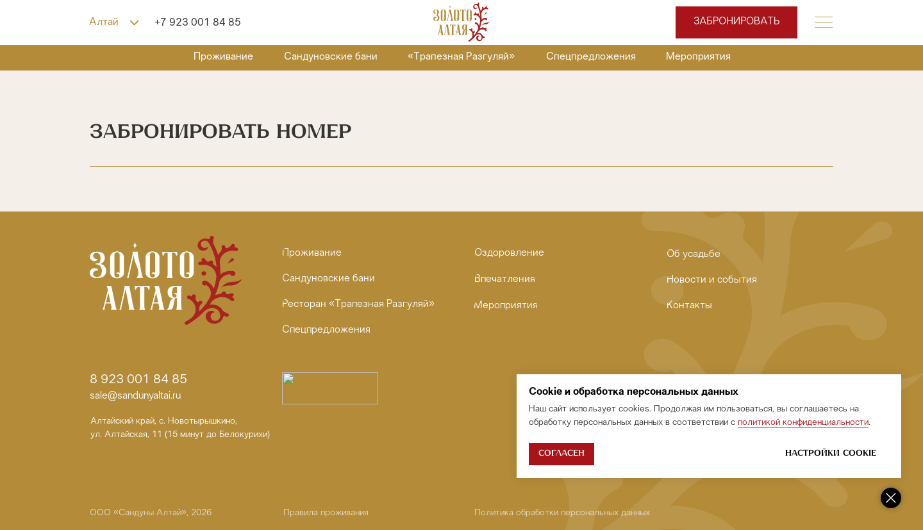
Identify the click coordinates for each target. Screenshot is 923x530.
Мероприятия (698, 57)
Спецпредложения (591, 57)
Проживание (223, 57)
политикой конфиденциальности (803, 422)
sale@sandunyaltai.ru (135, 396)
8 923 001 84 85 (138, 380)
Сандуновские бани (331, 57)
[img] (461, 22)
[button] (823, 22)
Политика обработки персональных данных (562, 513)
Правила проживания (326, 513)
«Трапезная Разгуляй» (461, 57)
